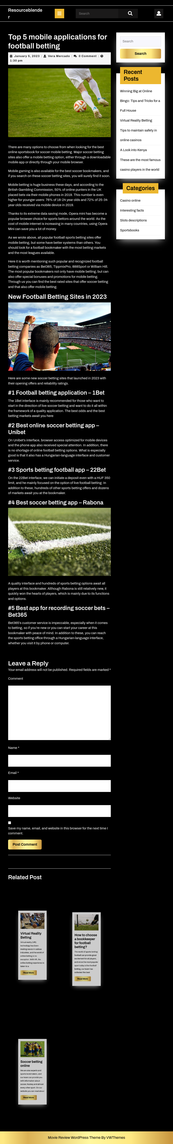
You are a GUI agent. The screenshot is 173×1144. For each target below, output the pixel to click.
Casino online (130, 200)
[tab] (59, 13)
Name (13, 748)
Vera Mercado (59, 56)
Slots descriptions (133, 220)
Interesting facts (132, 210)
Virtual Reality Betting (31, 939)
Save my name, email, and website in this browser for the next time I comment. (58, 830)
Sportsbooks (129, 230)
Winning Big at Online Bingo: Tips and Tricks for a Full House (140, 100)
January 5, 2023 (27, 56)
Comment (15, 678)
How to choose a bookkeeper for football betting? (86, 944)
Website (14, 798)
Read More (31, 961)
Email (13, 773)
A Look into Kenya (133, 150)
